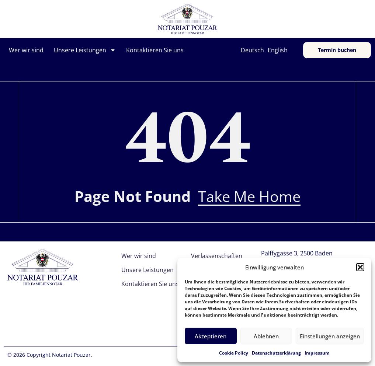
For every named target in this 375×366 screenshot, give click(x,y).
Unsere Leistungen (85, 50)
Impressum (317, 353)
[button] (360, 267)
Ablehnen (266, 336)
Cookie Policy (233, 353)
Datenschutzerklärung (276, 353)
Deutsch (252, 50)
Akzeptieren (210, 336)
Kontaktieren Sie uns (155, 50)
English (278, 50)
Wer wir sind (26, 50)
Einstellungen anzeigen (330, 336)
